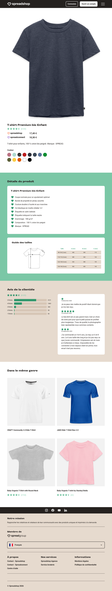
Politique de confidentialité (85, 565)
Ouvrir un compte (89, 4)
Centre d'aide (12, 568)
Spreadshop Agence (49, 561)
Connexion (72, 4)
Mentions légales (82, 561)
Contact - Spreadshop (16, 561)
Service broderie (47, 565)
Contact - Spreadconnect (17, 565)
